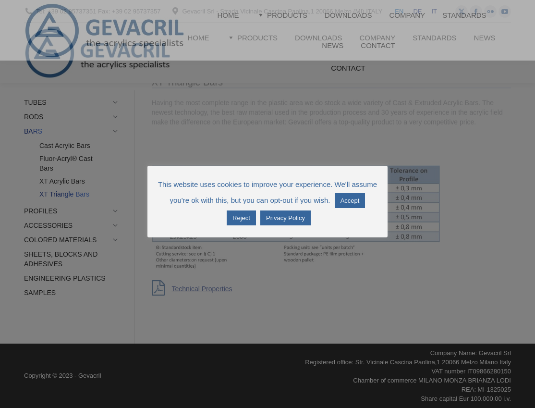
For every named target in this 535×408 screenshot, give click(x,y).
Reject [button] (241, 218)
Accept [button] (350, 200)
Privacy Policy (285, 218)
